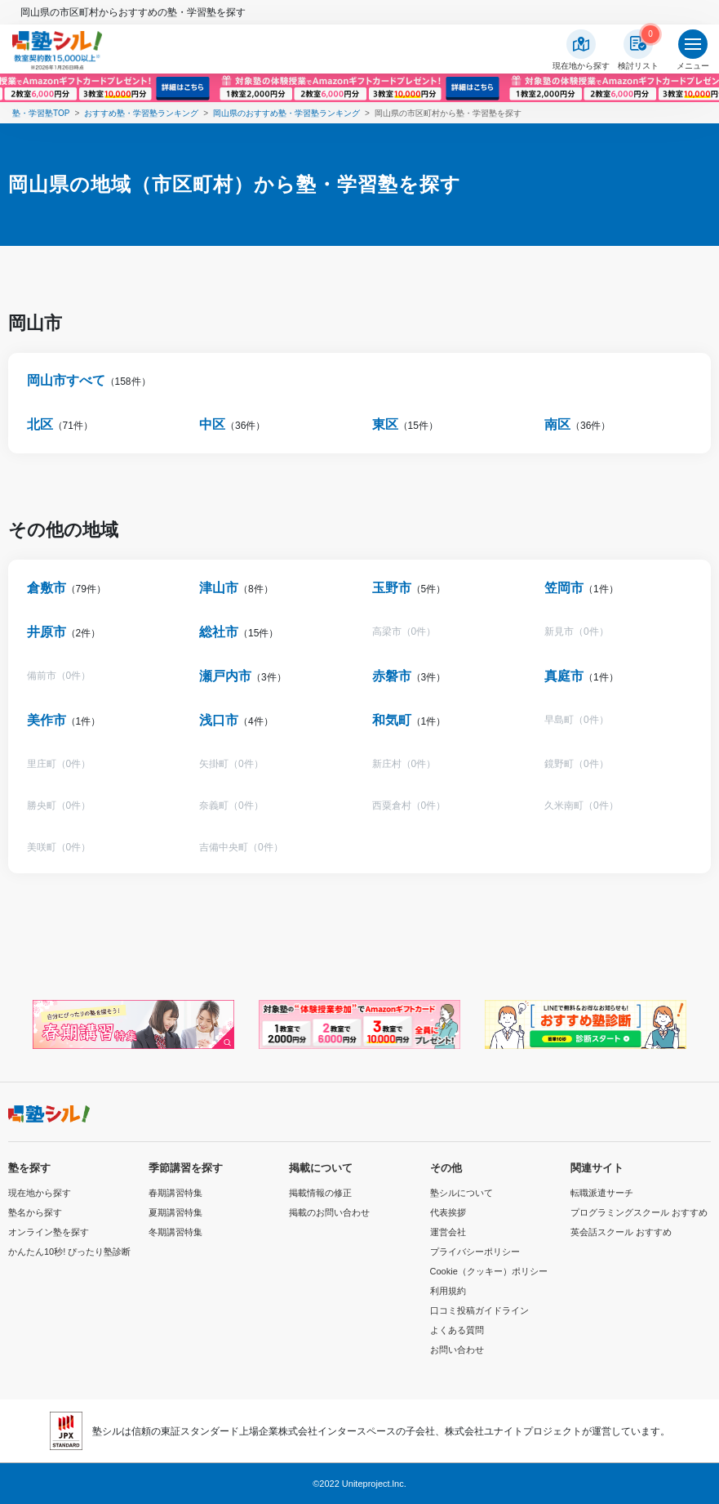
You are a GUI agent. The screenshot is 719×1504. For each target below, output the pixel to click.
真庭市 (564, 676)
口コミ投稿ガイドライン (479, 1310)
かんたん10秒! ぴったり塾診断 (69, 1251)
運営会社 (448, 1232)
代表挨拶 (448, 1212)
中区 (212, 424)
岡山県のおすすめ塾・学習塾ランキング (286, 113)
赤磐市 (391, 676)
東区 (385, 424)
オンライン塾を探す (48, 1232)
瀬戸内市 (225, 676)
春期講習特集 (175, 1193)
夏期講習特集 (175, 1212)
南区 (557, 424)
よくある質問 (457, 1330)
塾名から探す (35, 1212)
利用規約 (448, 1291)
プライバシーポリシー (475, 1251)
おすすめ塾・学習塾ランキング (141, 113)
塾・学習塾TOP (40, 113)
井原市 (46, 632)
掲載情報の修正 (320, 1193)
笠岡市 (564, 588)
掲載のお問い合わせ (329, 1212)
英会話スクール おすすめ (621, 1232)
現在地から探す (39, 1193)
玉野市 (391, 588)
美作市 (46, 720)
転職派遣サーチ (601, 1193)
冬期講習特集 (175, 1232)
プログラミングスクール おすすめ (639, 1212)
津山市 (218, 588)
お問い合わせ (457, 1349)
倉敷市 (46, 588)
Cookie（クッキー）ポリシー (489, 1271)
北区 (40, 424)
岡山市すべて (66, 380)
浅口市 (218, 720)
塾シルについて (461, 1193)
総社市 (218, 632)
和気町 (391, 720)
